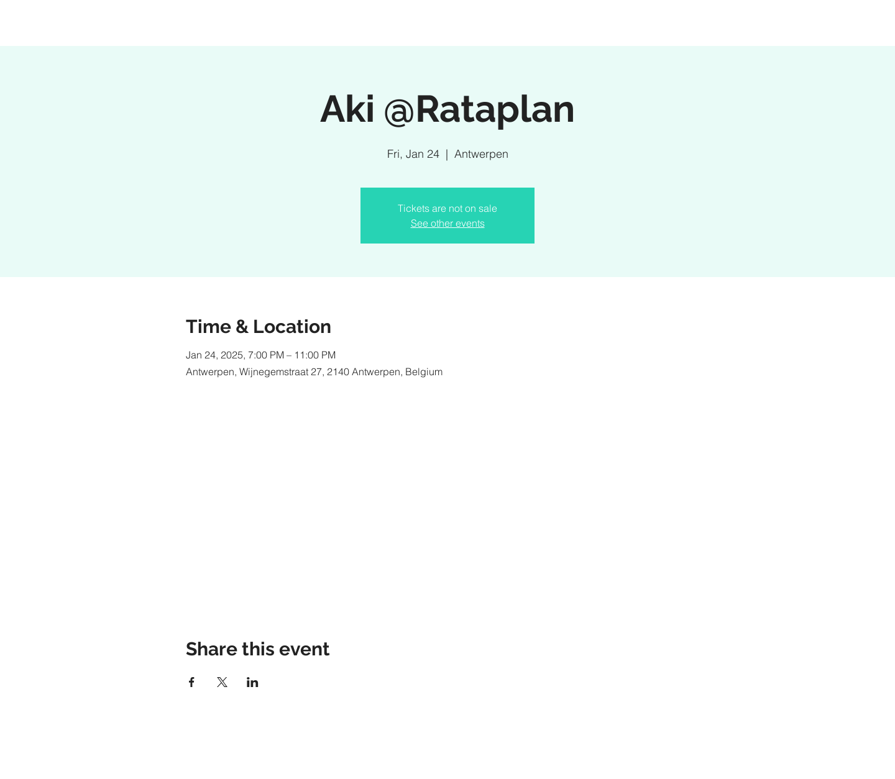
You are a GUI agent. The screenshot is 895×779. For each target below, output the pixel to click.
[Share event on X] (222, 682)
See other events (448, 223)
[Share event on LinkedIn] (253, 682)
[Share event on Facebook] (192, 682)
